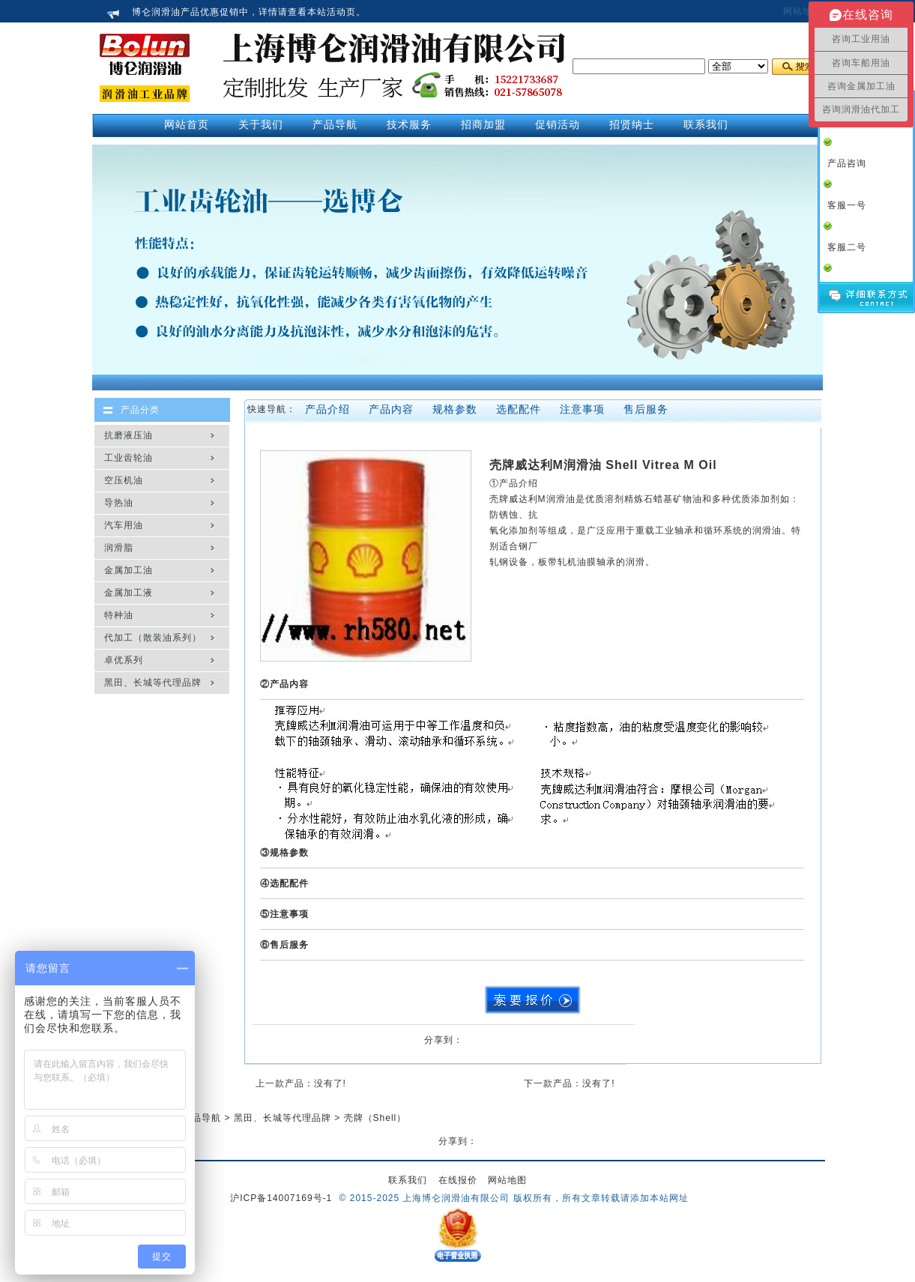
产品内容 (391, 409)
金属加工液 (128, 592)
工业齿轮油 (128, 458)
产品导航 (201, 1118)
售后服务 (645, 409)
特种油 (118, 615)
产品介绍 (327, 409)
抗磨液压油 (128, 435)
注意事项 (582, 409)
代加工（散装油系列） (153, 637)
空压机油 (123, 480)
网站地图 (802, 11)
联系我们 (407, 1180)
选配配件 (518, 409)
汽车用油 (123, 525)
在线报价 (457, 1180)
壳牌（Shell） (375, 1118)
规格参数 (454, 409)
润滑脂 (118, 547)
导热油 (118, 503)
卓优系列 (123, 660)
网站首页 (186, 124)
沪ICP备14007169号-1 (281, 1198)
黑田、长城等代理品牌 (153, 682)
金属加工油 (128, 570)
